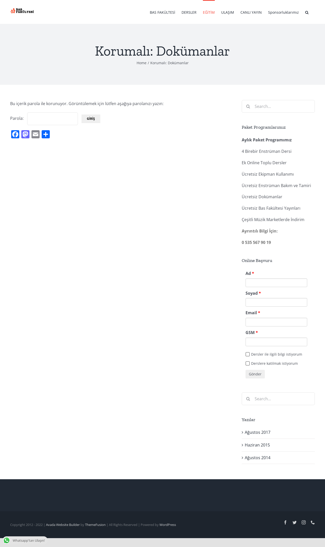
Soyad (252, 293)
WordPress (167, 524)
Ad (248, 273)
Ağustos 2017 (257, 432)
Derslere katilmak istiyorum (274, 363)
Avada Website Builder (63, 524)
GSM (250, 332)
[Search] (248, 106)
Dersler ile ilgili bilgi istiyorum (276, 354)
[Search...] (278, 106)
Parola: (44, 118)
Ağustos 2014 (257, 457)
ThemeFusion (95, 524)
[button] (306, 12)
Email (251, 313)
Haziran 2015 (257, 445)
